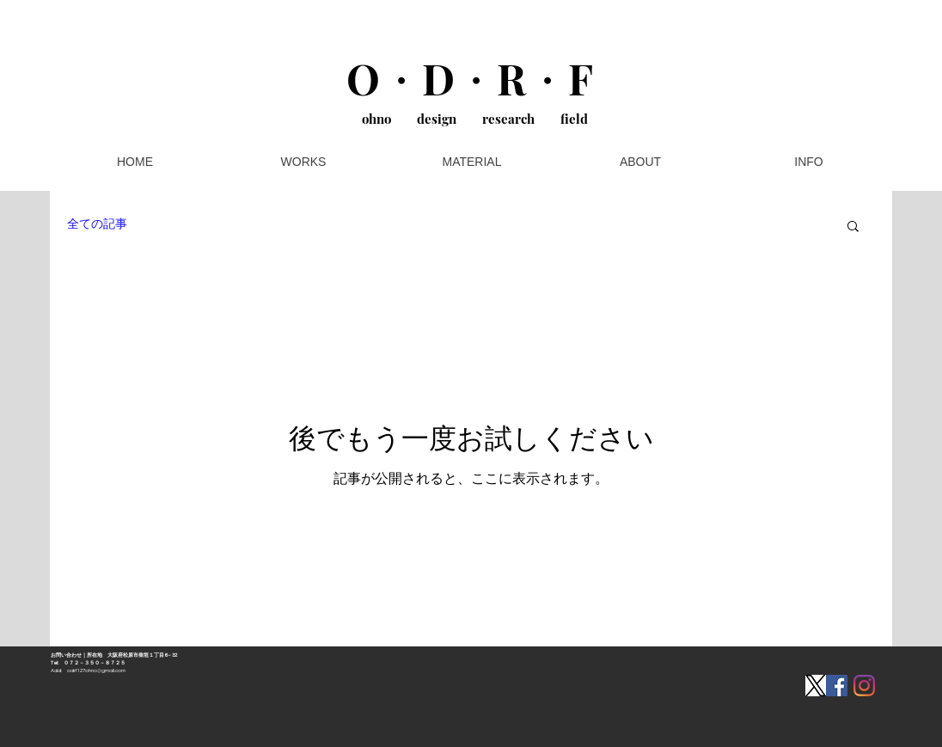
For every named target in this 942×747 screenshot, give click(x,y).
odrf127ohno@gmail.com (96, 670)
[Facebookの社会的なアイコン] (836, 685)
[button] (853, 227)
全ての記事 (97, 224)
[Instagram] (864, 685)
